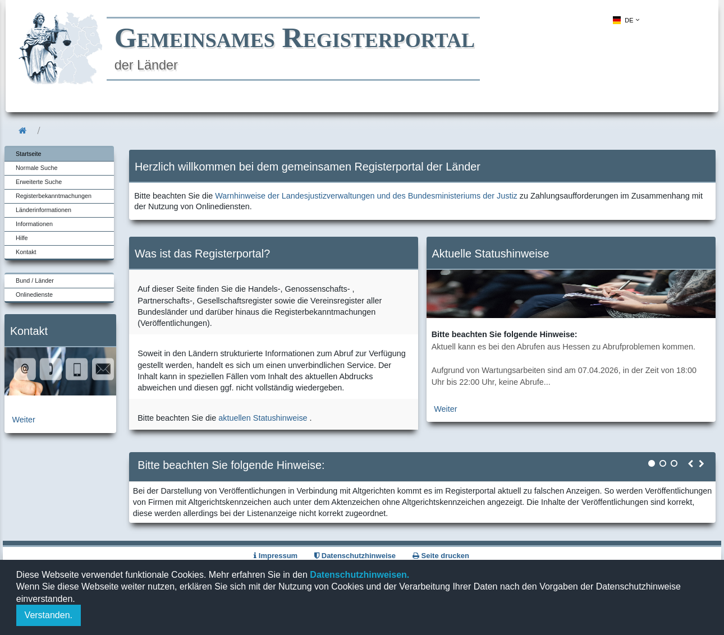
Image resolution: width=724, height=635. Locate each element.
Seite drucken (441, 555)
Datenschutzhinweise (355, 555)
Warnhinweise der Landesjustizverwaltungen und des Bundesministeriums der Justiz (366, 195)
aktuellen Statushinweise (262, 417)
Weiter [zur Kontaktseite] (23, 419)
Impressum (275, 555)
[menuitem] (625, 20)
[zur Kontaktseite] (60, 392)
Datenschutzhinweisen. (358, 574)
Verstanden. (48, 615)
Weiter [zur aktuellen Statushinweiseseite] (445, 408)
